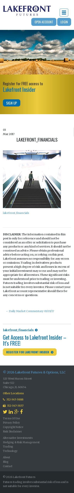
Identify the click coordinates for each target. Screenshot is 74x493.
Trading (8, 446)
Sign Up (11, 103)
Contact (7, 466)
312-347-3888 (13, 399)
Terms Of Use (11, 418)
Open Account (44, 22)
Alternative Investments (18, 438)
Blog (6, 461)
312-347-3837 (13, 405)
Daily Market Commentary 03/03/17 (30, 311)
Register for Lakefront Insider (27, 352)
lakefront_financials (16, 213)
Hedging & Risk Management (21, 442)
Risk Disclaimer (12, 431)
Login (64, 22)
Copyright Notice (13, 427)
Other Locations (13, 393)
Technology (10, 451)
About (6, 457)
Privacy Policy (11, 422)
